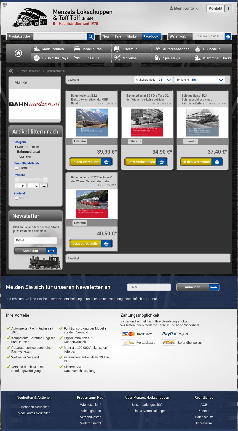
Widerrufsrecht (90, 423)
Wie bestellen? (90, 404)
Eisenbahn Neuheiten (34, 407)
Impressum (204, 423)
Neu (106, 36)
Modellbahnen (49, 49)
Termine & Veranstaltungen (147, 411)
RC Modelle (207, 49)
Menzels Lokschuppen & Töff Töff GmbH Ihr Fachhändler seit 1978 (62, 17)
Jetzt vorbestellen (141, 162)
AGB (204, 404)
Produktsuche (19, 36)
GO (43, 186)
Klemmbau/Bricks (213, 58)
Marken (133, 36)
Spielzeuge (167, 58)
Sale (118, 36)
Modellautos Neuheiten (34, 413)
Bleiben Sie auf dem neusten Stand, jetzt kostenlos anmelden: (36, 229)
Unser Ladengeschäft (147, 404)
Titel (194, 79)
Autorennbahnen (172, 49)
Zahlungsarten (90, 411)
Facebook (151, 36)
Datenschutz (204, 417)
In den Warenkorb (86, 162)
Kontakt (203, 411)
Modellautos (88, 49)
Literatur (125, 49)
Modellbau (126, 58)
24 (160, 79)
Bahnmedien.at (56, 71)
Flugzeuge (86, 58)
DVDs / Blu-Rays (51, 58)
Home (18, 53)
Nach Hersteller (30, 71)
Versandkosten (90, 417)
